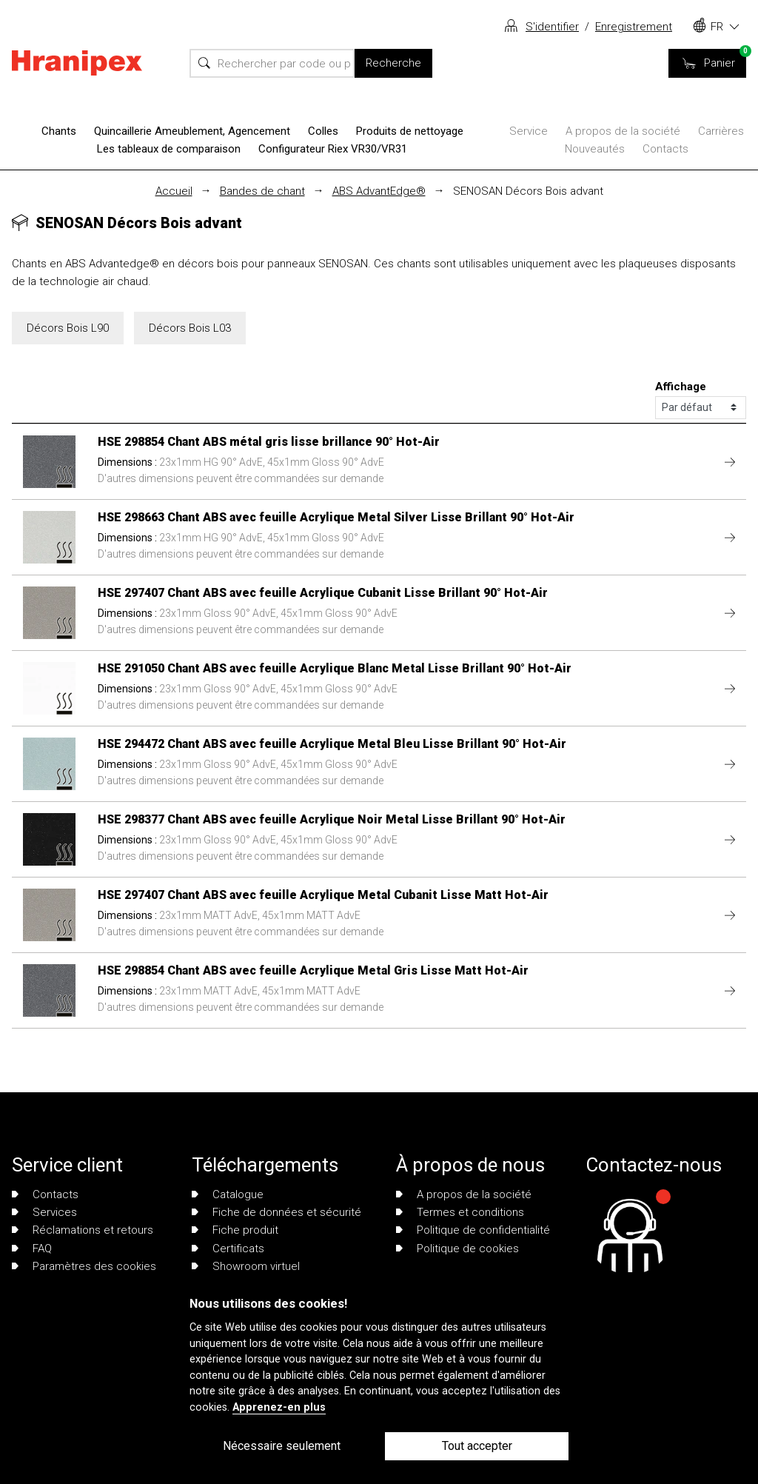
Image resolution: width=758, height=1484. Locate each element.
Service (528, 131)
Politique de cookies (457, 1248)
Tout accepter (477, 1446)
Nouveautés (595, 149)
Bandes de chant (262, 191)
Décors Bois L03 (190, 328)
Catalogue (228, 1194)
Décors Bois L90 (68, 328)
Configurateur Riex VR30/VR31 (332, 149)
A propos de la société (623, 131)
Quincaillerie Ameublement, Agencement (192, 131)
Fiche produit (235, 1230)
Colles (323, 131)
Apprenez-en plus (279, 1407)
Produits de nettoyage (409, 131)
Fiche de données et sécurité (276, 1212)
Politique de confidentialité (473, 1230)
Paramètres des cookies (84, 1266)
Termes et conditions (460, 1212)
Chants (58, 131)
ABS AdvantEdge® (379, 191)
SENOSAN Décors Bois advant (528, 191)
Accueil (173, 191)
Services (44, 1212)
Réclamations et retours (82, 1230)
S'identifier (552, 26)
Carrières (721, 131)
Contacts (665, 149)
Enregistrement (633, 26)
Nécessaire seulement (282, 1446)
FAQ (32, 1248)
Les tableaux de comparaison (169, 149)
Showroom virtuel (246, 1266)
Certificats (228, 1248)
